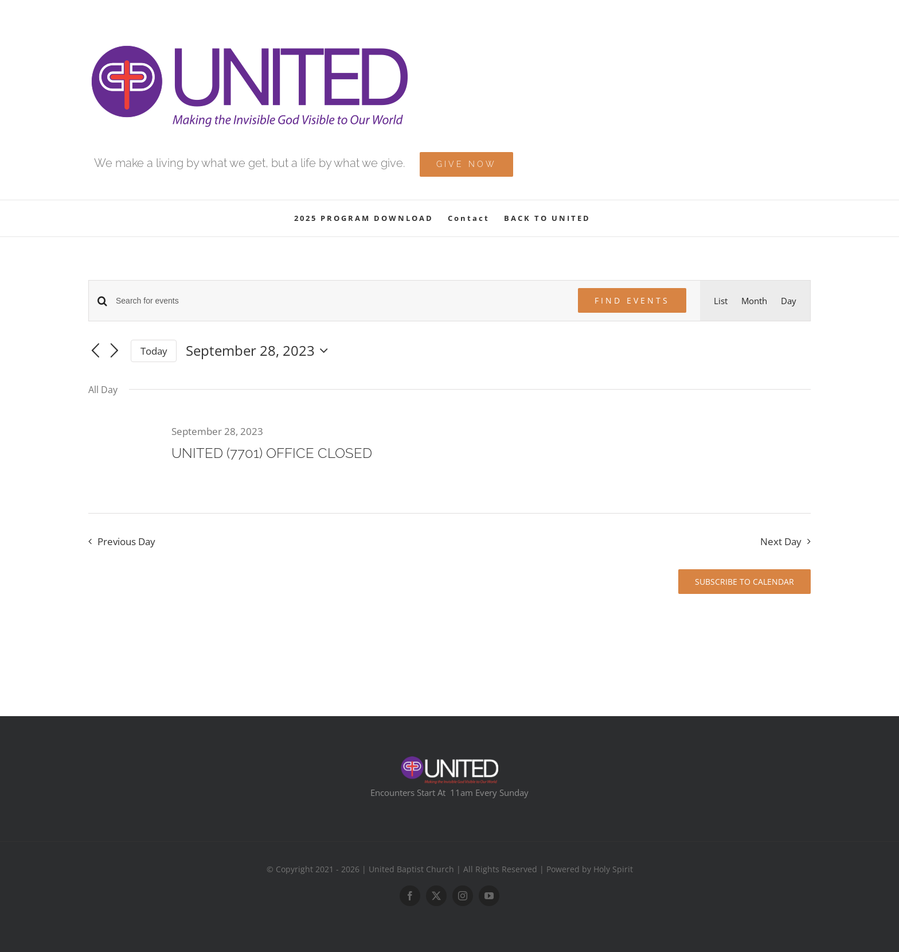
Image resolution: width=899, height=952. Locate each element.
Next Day (781, 541)
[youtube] (489, 895)
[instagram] (462, 895)
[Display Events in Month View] (754, 301)
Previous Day (126, 541)
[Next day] (115, 352)
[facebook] (410, 895)
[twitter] (436, 895)
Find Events (632, 300)
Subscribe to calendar (744, 581)
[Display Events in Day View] (788, 301)
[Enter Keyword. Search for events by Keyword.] (340, 301)
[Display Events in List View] (721, 301)
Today (153, 351)
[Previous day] (95, 352)
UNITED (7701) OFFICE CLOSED (271, 453)
